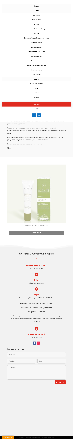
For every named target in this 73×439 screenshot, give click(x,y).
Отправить (60, 382)
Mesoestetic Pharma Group (36, 29)
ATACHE (36, 24)
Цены (36, 88)
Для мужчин (36, 74)
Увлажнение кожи (36, 70)
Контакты (36, 104)
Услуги (36, 79)
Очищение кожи (36, 61)
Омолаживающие (36, 56)
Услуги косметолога (36, 84)
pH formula (36, 15)
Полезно (36, 97)
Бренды (36, 11)
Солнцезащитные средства (36, 65)
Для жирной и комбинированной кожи (36, 38)
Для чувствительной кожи (36, 52)
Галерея (36, 93)
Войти (36, 109)
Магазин (36, 6)
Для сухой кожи (36, 47)
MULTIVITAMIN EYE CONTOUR (36, 225)
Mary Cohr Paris (37, 20)
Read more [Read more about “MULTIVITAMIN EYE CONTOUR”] (36, 233)
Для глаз (36, 33)
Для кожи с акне (36, 42)
